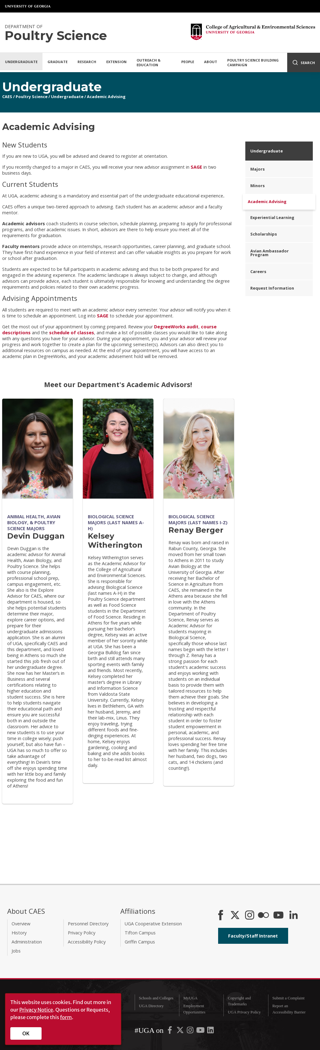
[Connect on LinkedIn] (293, 916)
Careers (258, 271)
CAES (7, 96)
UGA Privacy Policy (244, 1012)
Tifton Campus (140, 933)
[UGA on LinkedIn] (210, 1031)
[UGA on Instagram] (191, 1031)
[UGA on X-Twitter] (181, 1031)
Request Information (272, 288)
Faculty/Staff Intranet (253, 936)
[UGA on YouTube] (201, 1031)
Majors (257, 169)
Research (87, 61)
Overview (21, 924)
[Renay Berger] (198, 449)
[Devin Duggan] (37, 449)
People (187, 61)
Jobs (16, 951)
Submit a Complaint (288, 998)
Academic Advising (106, 96)
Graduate (58, 61)
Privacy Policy (81, 933)
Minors (257, 185)
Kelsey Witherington (115, 540)
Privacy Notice (36, 1010)
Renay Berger (195, 530)
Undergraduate (21, 61)
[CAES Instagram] (249, 916)
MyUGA (190, 998)
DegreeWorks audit (176, 327)
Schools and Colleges (156, 998)
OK (26, 1033)
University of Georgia (28, 6)
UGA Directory (151, 1006)
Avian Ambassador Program (269, 253)
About (210, 61)
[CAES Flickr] (263, 916)
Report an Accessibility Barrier (288, 1009)
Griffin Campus (140, 942)
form (66, 1017)
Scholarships (263, 234)
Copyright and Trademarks (239, 1001)
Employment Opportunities (194, 1009)
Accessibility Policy (87, 942)
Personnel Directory (88, 924)
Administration (27, 942)
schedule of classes (71, 333)
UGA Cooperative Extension (153, 924)
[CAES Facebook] (220, 916)
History (19, 933)
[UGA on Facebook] (170, 1031)
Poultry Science (32, 96)
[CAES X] (235, 916)
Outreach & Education (149, 62)
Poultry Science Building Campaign (253, 62)
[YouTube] (278, 916)
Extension (116, 61)
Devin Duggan (36, 535)
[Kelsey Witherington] (118, 449)
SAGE (196, 167)
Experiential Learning (272, 217)
